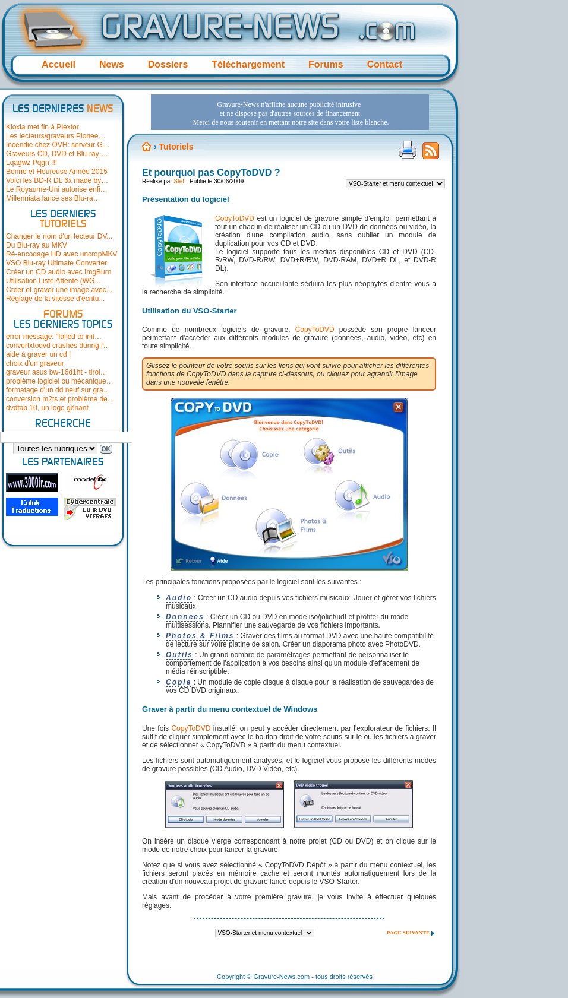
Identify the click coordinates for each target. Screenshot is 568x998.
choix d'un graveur (35, 363)
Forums (325, 64)
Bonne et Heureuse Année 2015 (57, 171)
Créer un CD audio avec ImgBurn (58, 272)
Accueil (58, 64)
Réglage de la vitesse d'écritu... (55, 298)
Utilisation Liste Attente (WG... (53, 281)
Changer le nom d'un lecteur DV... (59, 236)
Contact (385, 64)
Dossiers (168, 64)
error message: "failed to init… (54, 336)
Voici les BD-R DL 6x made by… (57, 180)
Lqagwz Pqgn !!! (31, 163)
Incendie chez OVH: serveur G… (58, 145)
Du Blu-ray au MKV (36, 245)
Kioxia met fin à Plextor (42, 127)
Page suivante (408, 933)
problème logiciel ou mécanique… (59, 381)
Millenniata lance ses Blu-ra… (53, 198)
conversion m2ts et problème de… (60, 399)
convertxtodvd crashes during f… (58, 345)
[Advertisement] (270, 177)
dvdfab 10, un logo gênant (47, 408)
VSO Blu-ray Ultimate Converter (56, 263)
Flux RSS (430, 154)
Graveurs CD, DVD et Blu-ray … (57, 154)
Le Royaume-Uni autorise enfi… (57, 189)
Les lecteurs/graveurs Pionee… (55, 136)
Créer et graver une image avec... (59, 290)
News (111, 64)
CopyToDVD (315, 329)
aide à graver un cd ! (38, 354)
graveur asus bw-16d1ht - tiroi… (57, 372)
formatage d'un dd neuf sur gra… (58, 390)
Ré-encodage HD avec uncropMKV (61, 254)
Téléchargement (248, 64)
